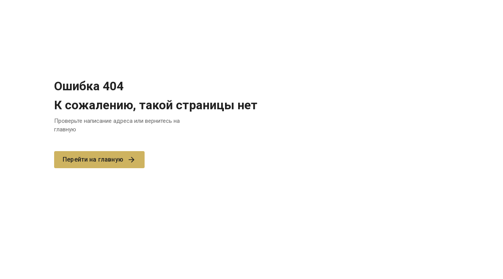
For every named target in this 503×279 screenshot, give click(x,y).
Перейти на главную (99, 159)
